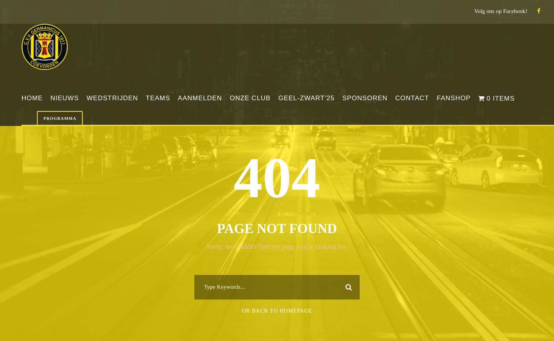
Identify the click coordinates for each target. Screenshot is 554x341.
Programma (59, 118)
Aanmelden (200, 98)
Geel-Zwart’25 (306, 98)
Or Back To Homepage (277, 311)
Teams (158, 98)
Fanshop (454, 98)
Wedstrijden (112, 98)
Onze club (250, 98)
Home (32, 98)
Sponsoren (365, 98)
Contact (412, 98)
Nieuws (64, 98)
